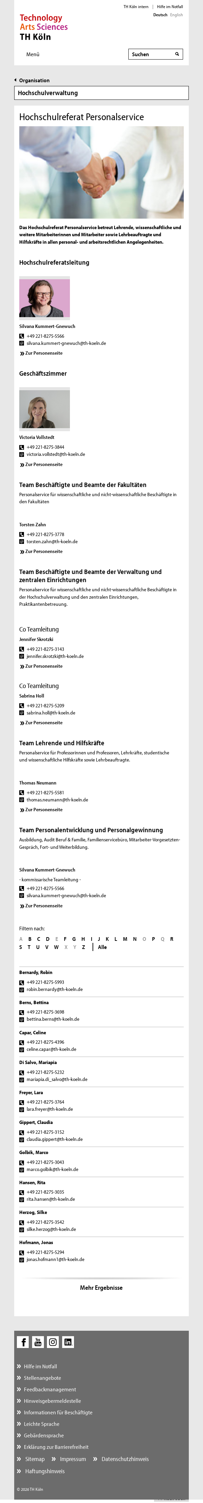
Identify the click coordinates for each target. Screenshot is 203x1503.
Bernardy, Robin (35, 972)
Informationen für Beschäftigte (58, 1412)
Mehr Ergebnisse (101, 1287)
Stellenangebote (42, 1377)
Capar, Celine (32, 1032)
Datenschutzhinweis (124, 1459)
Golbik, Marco (33, 1152)
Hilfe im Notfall (170, 6)
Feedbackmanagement (50, 1389)
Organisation (34, 80)
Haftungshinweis (44, 1471)
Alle (102, 946)
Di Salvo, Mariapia (38, 1062)
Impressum (72, 1459)
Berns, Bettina (34, 1002)
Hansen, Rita (32, 1182)
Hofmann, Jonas (36, 1242)
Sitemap (34, 1459)
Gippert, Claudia (36, 1122)
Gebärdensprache (44, 1435)
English (176, 14)
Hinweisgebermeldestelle (52, 1400)
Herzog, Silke (33, 1212)
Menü (33, 54)
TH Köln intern (136, 6)
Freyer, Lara (31, 1092)
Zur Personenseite (43, 353)
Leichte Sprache (41, 1423)
